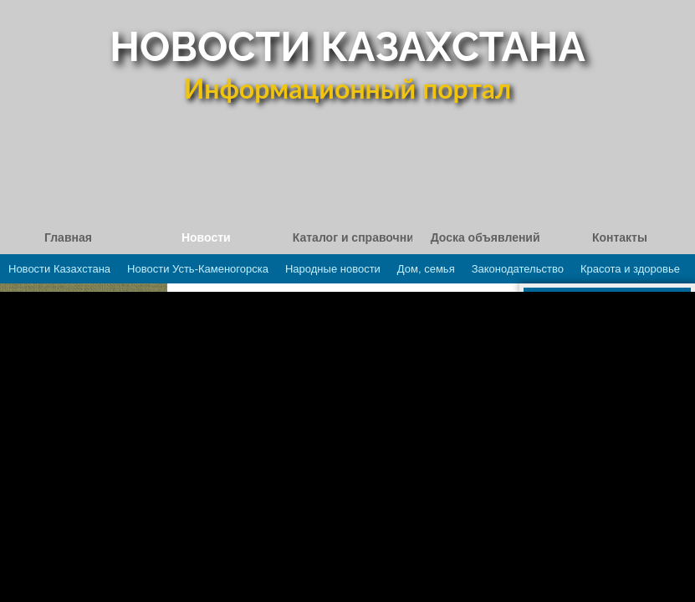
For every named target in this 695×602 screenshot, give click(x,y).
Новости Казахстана (59, 269)
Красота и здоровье (630, 269)
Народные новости (333, 269)
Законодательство (518, 269)
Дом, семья (426, 269)
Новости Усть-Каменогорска (197, 269)
